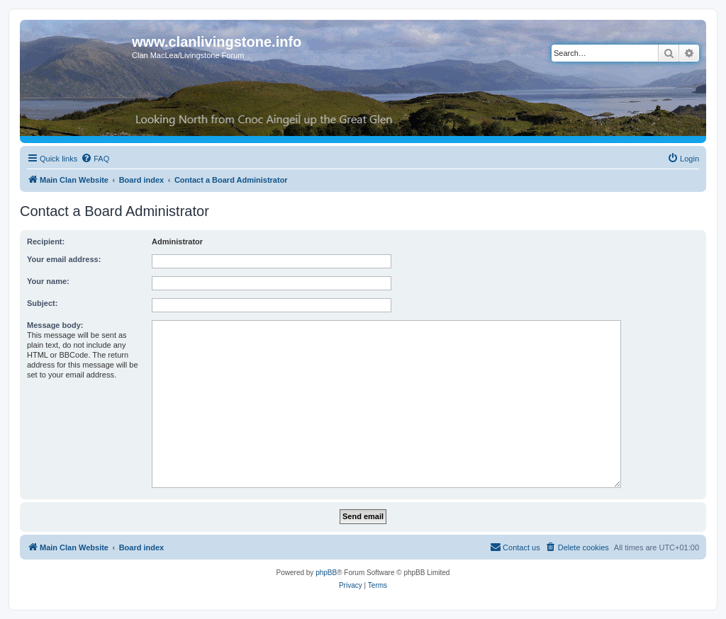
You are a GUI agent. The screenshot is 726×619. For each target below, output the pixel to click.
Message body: (55, 325)
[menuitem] (95, 158)
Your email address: (64, 259)
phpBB (326, 573)
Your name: (48, 281)
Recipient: (46, 241)
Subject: (42, 303)
